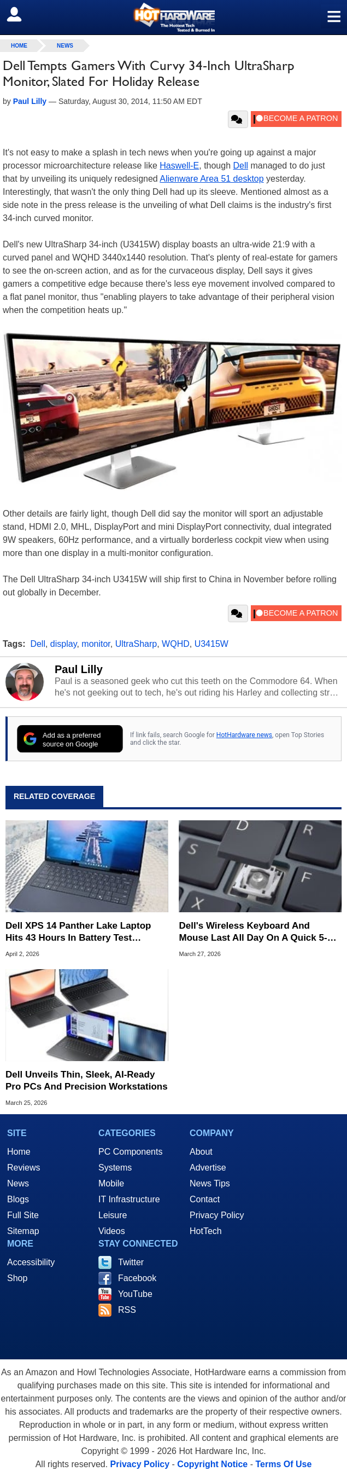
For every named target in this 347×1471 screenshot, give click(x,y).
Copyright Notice (212, 1464)
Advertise (208, 1167)
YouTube (135, 1294)
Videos (111, 1231)
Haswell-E (179, 165)
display (63, 643)
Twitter (131, 1262)
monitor (95, 643)
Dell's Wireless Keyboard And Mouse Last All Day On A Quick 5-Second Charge (253, 932)
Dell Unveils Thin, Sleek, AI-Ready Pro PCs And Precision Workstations (86, 1080)
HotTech (206, 1231)
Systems (115, 1167)
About (201, 1151)
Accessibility (31, 1262)
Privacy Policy (217, 1215)
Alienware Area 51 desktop (211, 178)
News (65, 46)
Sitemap (23, 1231)
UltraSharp (136, 643)
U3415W (211, 643)
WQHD (176, 643)
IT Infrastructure (129, 1199)
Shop (17, 1278)
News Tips (210, 1183)
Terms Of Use (283, 1464)
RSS (127, 1309)
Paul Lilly (79, 669)
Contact (205, 1199)
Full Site (23, 1215)
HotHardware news (244, 735)
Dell (241, 165)
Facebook (137, 1278)
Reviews (23, 1167)
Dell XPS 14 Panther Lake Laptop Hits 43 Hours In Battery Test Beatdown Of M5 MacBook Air (78, 932)
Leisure (112, 1215)
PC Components (130, 1151)
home (19, 46)
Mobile (111, 1183)
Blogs (18, 1199)
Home (19, 1151)
